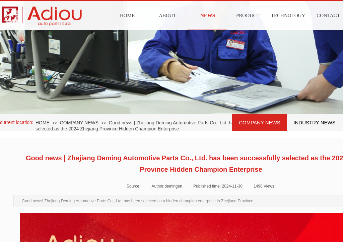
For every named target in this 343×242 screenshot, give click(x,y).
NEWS (207, 15)
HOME (127, 15)
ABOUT (167, 15)
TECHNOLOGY (288, 15)
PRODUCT (248, 15)
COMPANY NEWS (79, 122)
